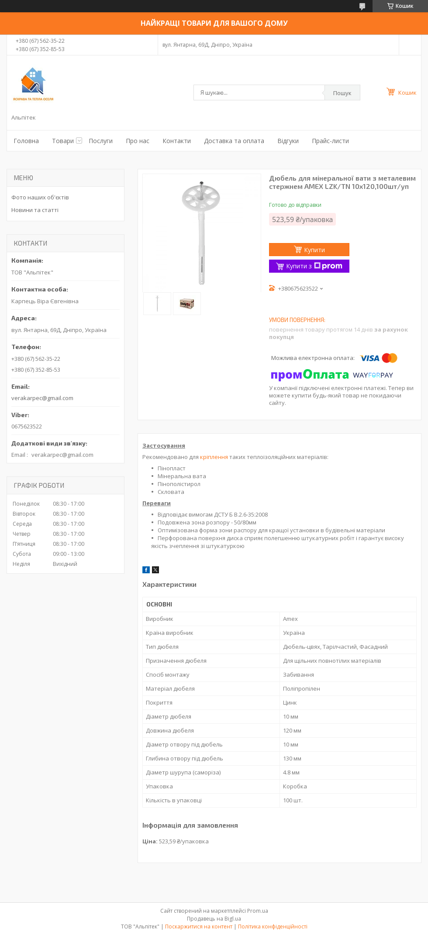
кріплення (214, 457)
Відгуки (288, 141)
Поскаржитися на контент (198, 926)
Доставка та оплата (234, 141)
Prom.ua (257, 910)
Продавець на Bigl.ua (214, 918)
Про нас (137, 141)
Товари (63, 141)
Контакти (176, 141)
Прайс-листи (330, 141)
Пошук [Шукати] (342, 93)
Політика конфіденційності (272, 926)
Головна (26, 141)
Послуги (101, 141)
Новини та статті (35, 210)
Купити (314, 250)
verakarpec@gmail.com (42, 398)
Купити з (314, 266)
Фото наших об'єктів (40, 197)
